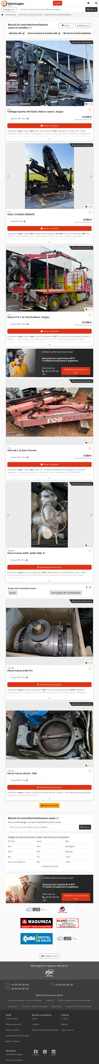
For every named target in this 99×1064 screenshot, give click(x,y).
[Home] (2, 15)
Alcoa (39, 841)
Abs (9, 856)
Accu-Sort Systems (16, 861)
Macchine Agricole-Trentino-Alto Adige (74, 1000)
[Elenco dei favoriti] (88, 3)
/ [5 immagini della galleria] (88, 663)
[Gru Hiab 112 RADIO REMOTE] (49, 176)
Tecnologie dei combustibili (65, 592)
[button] (96, 3)
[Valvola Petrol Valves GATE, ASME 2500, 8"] (49, 515)
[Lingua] (92, 3)
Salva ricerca (49, 805)
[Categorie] (9, 9)
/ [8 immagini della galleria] (88, 206)
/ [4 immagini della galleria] (88, 104)
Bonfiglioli (70, 846)
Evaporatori (12, 1006)
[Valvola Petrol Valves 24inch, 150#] (49, 735)
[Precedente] (8, 73)
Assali (13, 592)
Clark (67, 861)
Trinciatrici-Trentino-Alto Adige (34, 1006)
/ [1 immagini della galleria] (88, 309)
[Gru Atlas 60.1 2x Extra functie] (49, 412)
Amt (38, 851)
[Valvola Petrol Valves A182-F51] (49, 632)
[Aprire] (49, 139)
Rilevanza (83, 25)
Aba (9, 846)
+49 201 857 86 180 (20, 984)
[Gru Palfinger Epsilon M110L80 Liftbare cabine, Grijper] (49, 73)
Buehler (69, 851)
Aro (38, 856)
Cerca (91, 9)
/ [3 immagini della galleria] (88, 442)
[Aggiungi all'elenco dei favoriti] (90, 109)
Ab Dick (11, 841)
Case (67, 856)
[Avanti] (91, 73)
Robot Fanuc (57, 1006)
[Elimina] (23, 33)
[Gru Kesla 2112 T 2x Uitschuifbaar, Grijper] (49, 279)
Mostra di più (49, 866)
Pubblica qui (50, 956)
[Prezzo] (83, 118)
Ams (39, 846)
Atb (38, 861)
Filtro (66, 25)
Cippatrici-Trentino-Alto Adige (78, 1006)
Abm (10, 851)
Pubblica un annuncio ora (75, 371)
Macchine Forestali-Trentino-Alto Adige (25, 1000)
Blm (67, 841)
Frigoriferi (49, 1000)
